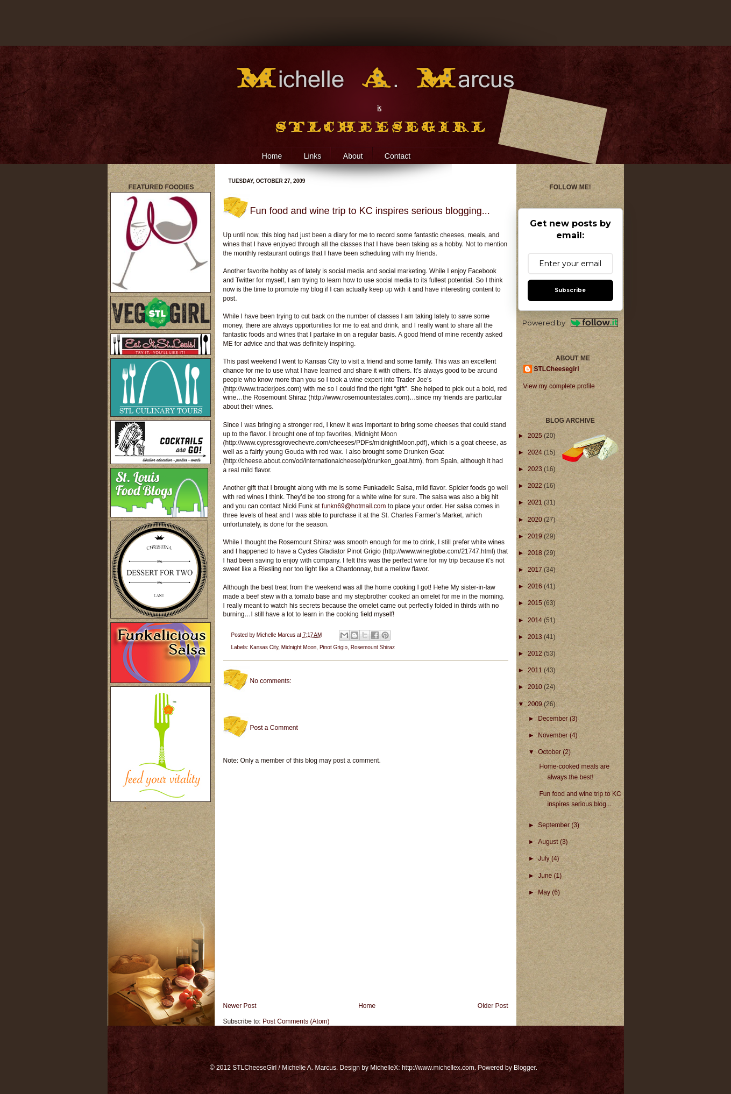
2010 (536, 687)
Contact (397, 156)
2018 (536, 553)
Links (313, 156)
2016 (536, 586)
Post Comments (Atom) (296, 1021)
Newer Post (240, 1006)
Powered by (570, 323)
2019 (536, 536)
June (545, 875)
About (353, 156)
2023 (536, 469)
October (550, 752)
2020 (536, 519)
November (554, 735)
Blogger (525, 1067)
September (554, 825)
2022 (536, 485)
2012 (536, 653)
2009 (536, 704)
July (544, 858)
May (545, 892)
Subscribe (570, 290)
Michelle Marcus (277, 635)
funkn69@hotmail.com (354, 506)
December (554, 718)
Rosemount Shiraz (373, 647)
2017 (536, 569)
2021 (536, 502)
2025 (536, 435)
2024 (536, 452)
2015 (536, 603)
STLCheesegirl (556, 369)
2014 (536, 620)
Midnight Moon (299, 647)
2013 (536, 637)
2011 (536, 670)
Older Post (493, 1006)
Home (272, 156)
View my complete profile (559, 386)
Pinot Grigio (333, 647)
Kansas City (264, 647)
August (549, 842)
